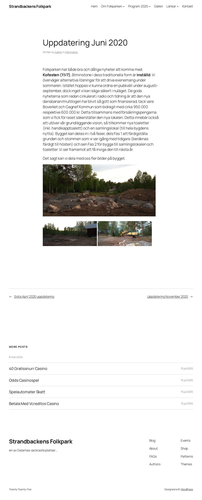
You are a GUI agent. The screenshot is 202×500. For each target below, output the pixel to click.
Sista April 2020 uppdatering (34, 296)
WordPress (187, 489)
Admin (58, 52)
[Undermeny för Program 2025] (150, 6)
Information (71, 52)
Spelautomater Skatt (27, 392)
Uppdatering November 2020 (167, 296)
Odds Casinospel (24, 380)
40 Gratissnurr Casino (28, 368)
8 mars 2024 (16, 357)
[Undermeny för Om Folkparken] (124, 6)
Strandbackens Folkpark (30, 6)
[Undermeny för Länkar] (178, 6)
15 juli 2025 (187, 368)
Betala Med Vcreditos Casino (34, 403)
